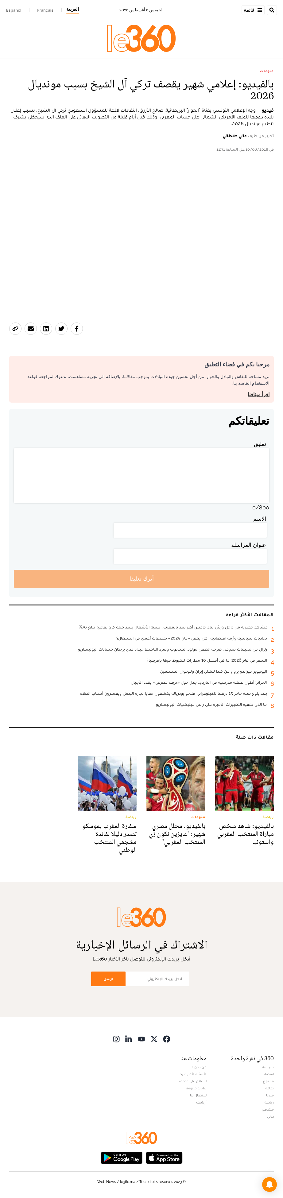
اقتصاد (268, 1074)
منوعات (267, 71)
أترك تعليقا (142, 578)
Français (45, 10)
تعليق (260, 444)
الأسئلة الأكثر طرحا (193, 1074)
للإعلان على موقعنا (192, 1081)
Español (13, 10)
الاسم (259, 519)
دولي (270, 1116)
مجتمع (268, 1081)
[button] (269, 1184)
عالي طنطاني (235, 135)
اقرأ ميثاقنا (258, 394)
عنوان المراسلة (248, 545)
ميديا (270, 1095)
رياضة (269, 1102)
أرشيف (201, 1102)
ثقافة (270, 1088)
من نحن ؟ (199, 1067)
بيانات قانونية (196, 1088)
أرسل (108, 978)
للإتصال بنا (198, 1095)
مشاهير (268, 1109)
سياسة (268, 1067)
